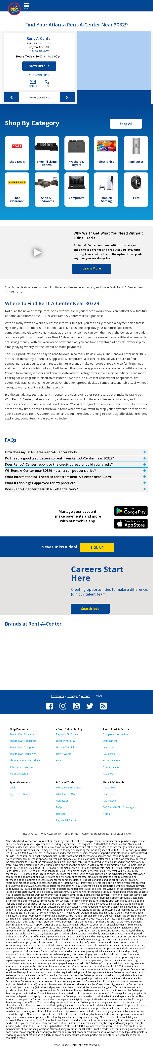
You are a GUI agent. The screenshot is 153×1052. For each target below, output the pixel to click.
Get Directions (39, 75)
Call (47, 84)
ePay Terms (71, 833)
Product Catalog (19, 773)
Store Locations (111, 760)
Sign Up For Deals (19, 794)
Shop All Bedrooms (47, 199)
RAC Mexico (109, 800)
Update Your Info (66, 747)
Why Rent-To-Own (66, 794)
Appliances (136, 161)
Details (33, 84)
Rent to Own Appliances (23, 741)
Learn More (92, 268)
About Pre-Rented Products (25, 760)
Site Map (61, 814)
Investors (108, 747)
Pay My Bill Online (66, 820)
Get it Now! (109, 787)
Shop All (126, 124)
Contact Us (62, 800)
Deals (13, 787)
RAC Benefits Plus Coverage (118, 807)
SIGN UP (97, 547)
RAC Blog (108, 773)
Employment (110, 741)
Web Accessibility (51, 833)
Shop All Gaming (106, 199)
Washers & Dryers (76, 163)
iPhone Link (131, 525)
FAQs (59, 760)
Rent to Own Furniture (22, 734)
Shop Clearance (17, 199)
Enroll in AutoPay (65, 741)
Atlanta (85, 696)
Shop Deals (17, 161)
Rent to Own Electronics (23, 754)
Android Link (131, 512)
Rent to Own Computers (23, 747)
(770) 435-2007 (40, 50)
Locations (57, 696)
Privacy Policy (29, 833)
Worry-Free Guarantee (68, 787)
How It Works (63, 754)
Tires (136, 198)
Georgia (72, 696)
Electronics (106, 161)
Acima (106, 814)
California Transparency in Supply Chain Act (106, 833)
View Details (39, 66)
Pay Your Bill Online (67, 734)
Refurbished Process (21, 767)
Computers (76, 198)
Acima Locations (112, 767)
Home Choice (110, 794)
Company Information (115, 734)
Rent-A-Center (39, 38)
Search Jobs (90, 608)
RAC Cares (109, 754)
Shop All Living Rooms (47, 163)
